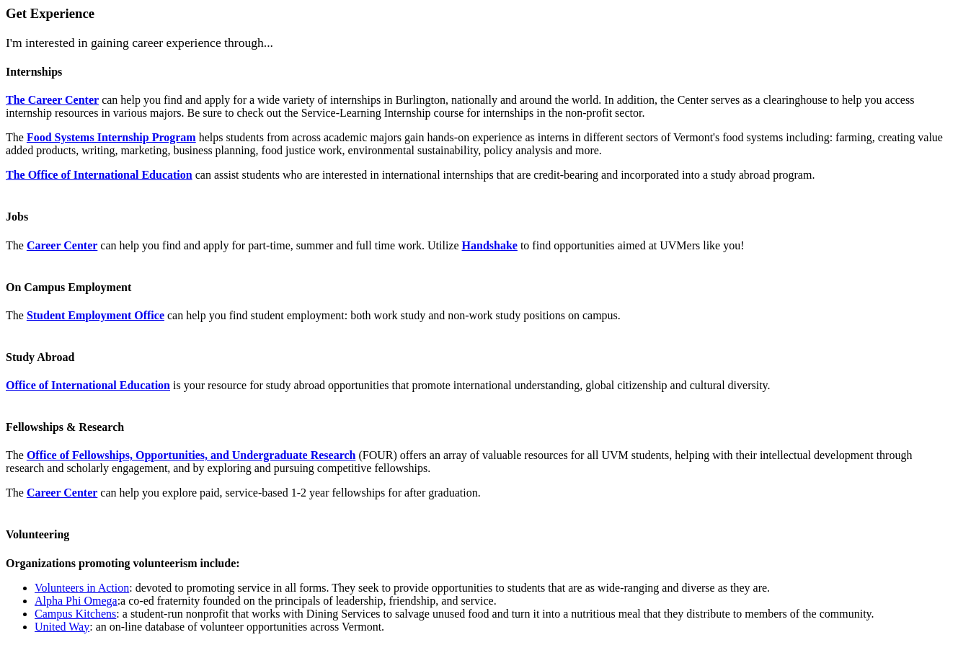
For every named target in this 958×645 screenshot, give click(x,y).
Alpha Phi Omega (76, 601)
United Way (62, 626)
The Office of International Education (99, 175)
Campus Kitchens (75, 614)
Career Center (62, 245)
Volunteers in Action (82, 588)
